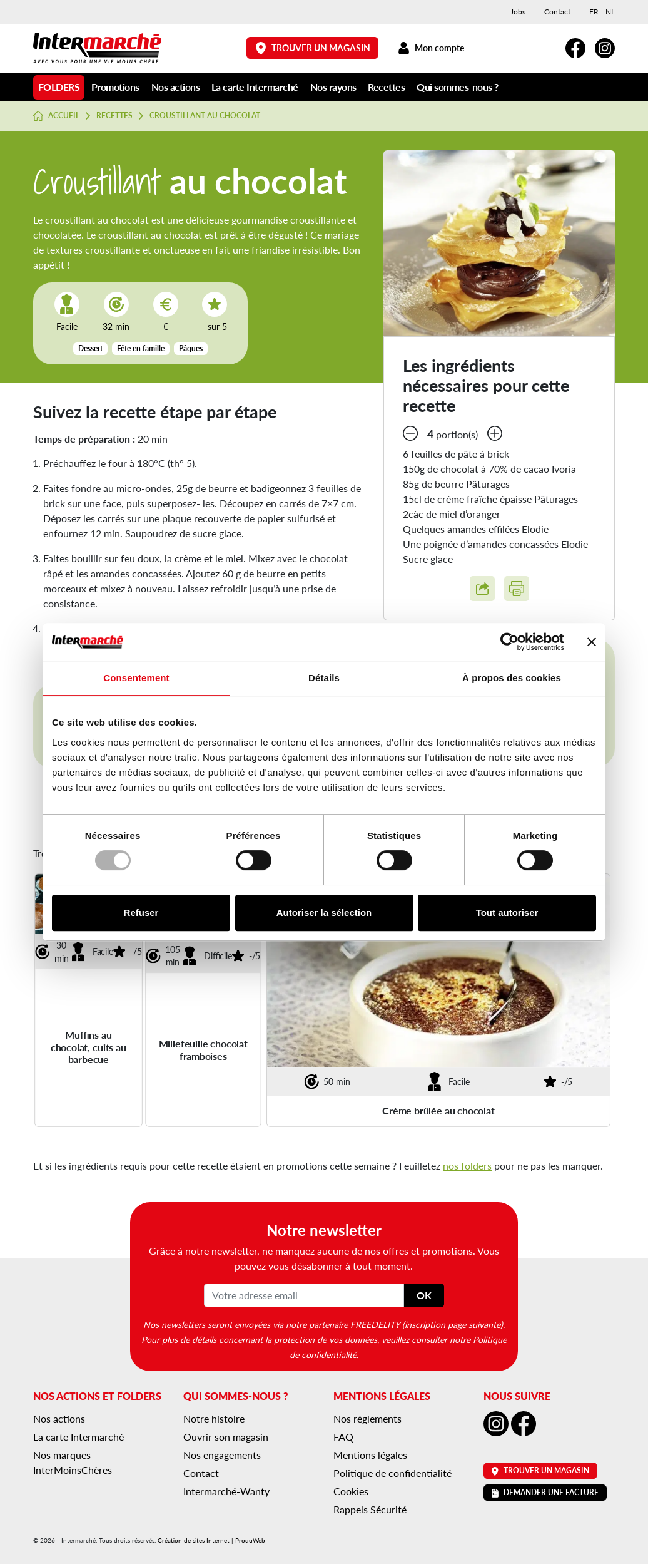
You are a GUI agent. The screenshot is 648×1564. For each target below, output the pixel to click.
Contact (557, 11)
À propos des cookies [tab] (511, 677)
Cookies (350, 1491)
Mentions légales (370, 1455)
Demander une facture (545, 1492)
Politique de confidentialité (392, 1473)
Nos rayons (333, 87)
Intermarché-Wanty (226, 1491)
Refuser (141, 912)
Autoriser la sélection (324, 912)
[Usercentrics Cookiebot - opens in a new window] (509, 641)
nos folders (467, 1165)
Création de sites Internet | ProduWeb (211, 1540)
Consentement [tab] (136, 677)
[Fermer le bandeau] (591, 641)
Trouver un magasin (313, 47)
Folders (59, 87)
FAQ (343, 1436)
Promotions (115, 87)
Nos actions (175, 87)
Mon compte (430, 47)
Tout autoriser (507, 912)
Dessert (90, 348)
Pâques (191, 348)
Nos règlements (367, 1418)
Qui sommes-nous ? (458, 87)
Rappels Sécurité (370, 1509)
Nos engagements (222, 1455)
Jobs (517, 11)
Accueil (56, 116)
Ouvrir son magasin (225, 1436)
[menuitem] (594, 12)
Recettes (386, 87)
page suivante (474, 1324)
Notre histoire (214, 1418)
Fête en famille (141, 348)
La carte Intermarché (254, 87)
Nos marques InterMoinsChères (72, 1462)
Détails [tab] (324, 677)
